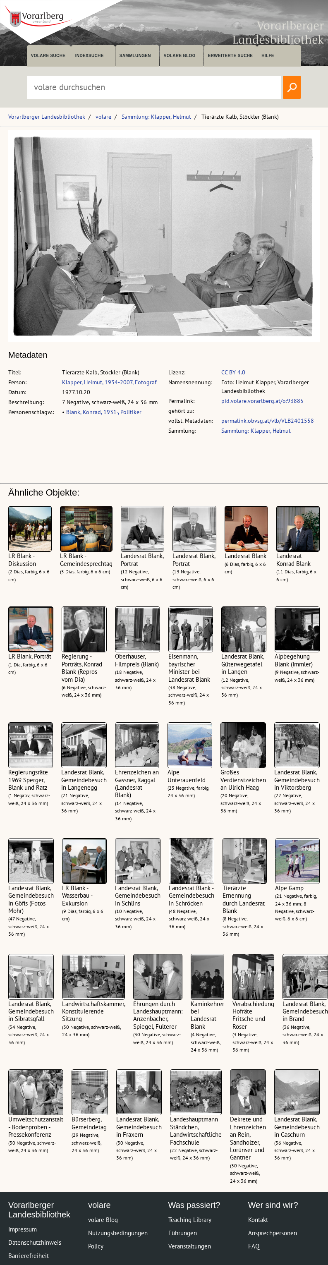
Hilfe (267, 55)
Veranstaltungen (189, 1246)
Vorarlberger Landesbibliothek (46, 116)
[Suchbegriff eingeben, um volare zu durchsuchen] (154, 87)
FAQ (253, 1246)
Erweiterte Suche (230, 55)
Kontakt (258, 1220)
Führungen (182, 1233)
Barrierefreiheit (28, 1256)
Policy (95, 1246)
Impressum (22, 1229)
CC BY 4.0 (233, 372)
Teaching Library (189, 1220)
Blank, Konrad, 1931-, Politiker (103, 412)
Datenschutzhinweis (34, 1242)
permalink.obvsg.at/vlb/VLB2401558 (267, 420)
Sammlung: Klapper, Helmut (156, 116)
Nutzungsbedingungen (118, 1233)
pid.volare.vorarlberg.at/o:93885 (262, 401)
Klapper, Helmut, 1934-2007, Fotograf (109, 382)
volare (103, 116)
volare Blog (180, 55)
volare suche (48, 55)
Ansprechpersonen (272, 1233)
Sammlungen (135, 55)
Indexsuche (89, 55)
